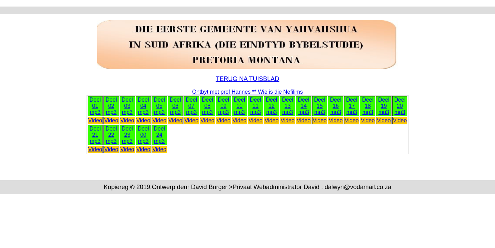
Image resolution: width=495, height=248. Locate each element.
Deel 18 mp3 (367, 106)
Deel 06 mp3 (175, 106)
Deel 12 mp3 (271, 106)
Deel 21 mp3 (95, 135)
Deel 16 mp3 (335, 106)
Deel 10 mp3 (239, 106)
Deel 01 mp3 (95, 106)
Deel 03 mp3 (127, 106)
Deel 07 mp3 (191, 106)
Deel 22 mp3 (111, 135)
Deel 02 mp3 (111, 106)
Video (95, 120)
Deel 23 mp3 (127, 135)
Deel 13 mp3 (287, 106)
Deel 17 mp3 (352, 106)
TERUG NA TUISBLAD (247, 78)
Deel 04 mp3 (143, 106)
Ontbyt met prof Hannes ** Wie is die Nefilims (247, 92)
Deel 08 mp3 (207, 106)
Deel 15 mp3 (319, 106)
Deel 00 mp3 (143, 135)
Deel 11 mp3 (255, 106)
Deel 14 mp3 (303, 106)
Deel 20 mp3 (400, 106)
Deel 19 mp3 (383, 106)
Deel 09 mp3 (223, 106)
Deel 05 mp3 (159, 106)
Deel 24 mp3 (159, 135)
